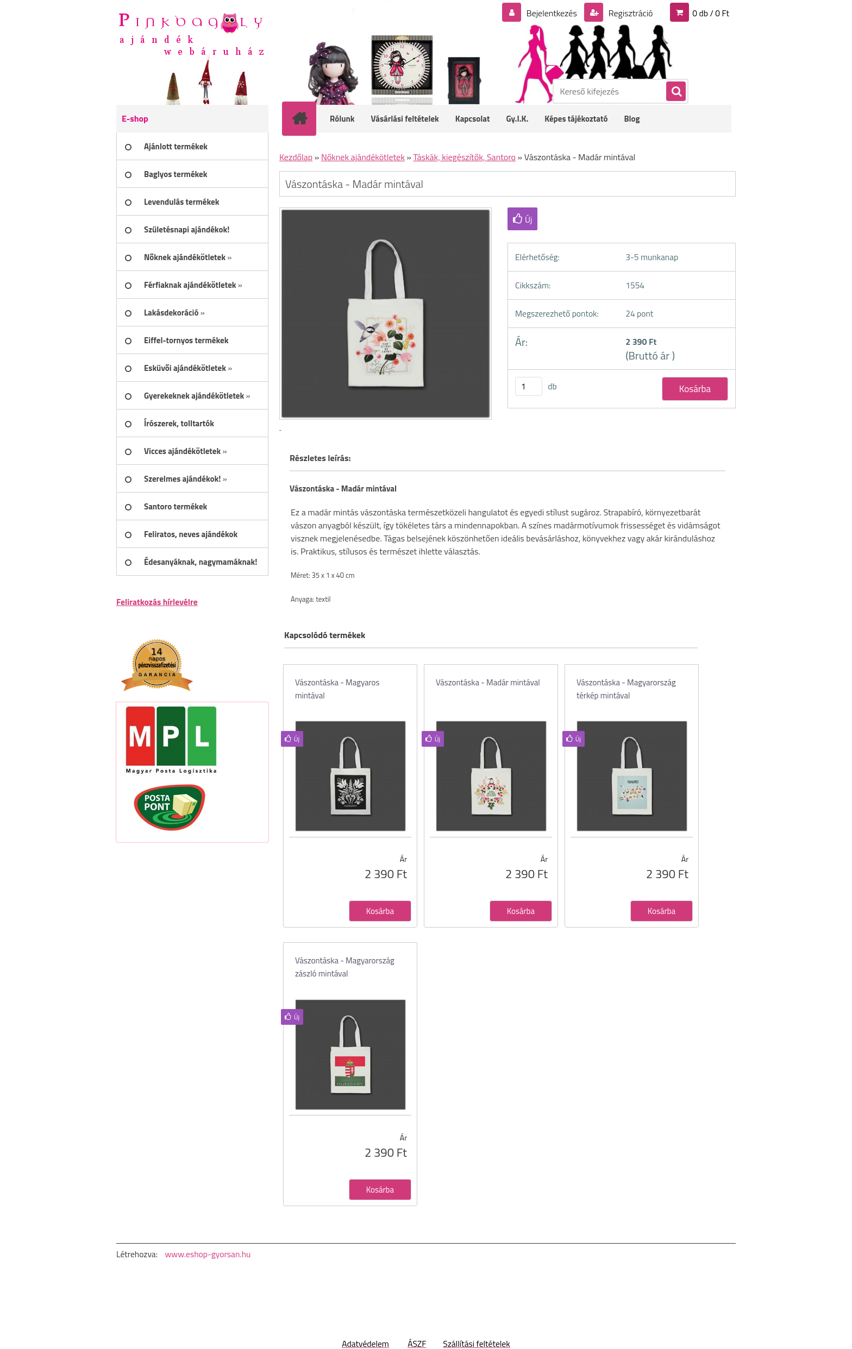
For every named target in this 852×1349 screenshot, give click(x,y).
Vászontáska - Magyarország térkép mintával (626, 689)
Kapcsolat (472, 118)
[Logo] (191, 33)
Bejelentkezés (551, 13)
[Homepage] (306, 118)
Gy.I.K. (517, 118)
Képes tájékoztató (575, 118)
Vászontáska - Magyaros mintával (337, 689)
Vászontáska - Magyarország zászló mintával (344, 967)
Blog (632, 118)
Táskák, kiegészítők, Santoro (465, 156)
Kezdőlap (295, 156)
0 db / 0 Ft (710, 13)
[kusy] (528, 386)
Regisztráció (629, 13)
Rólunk (342, 118)
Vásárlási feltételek (405, 118)
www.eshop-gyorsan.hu (207, 1253)
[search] (675, 91)
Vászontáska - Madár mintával (488, 682)
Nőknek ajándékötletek (363, 156)
